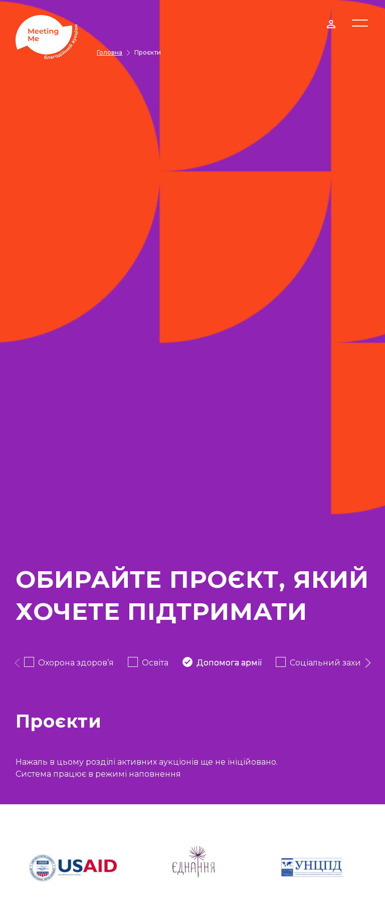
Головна (109, 52)
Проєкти (147, 52)
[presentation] (17, 663)
